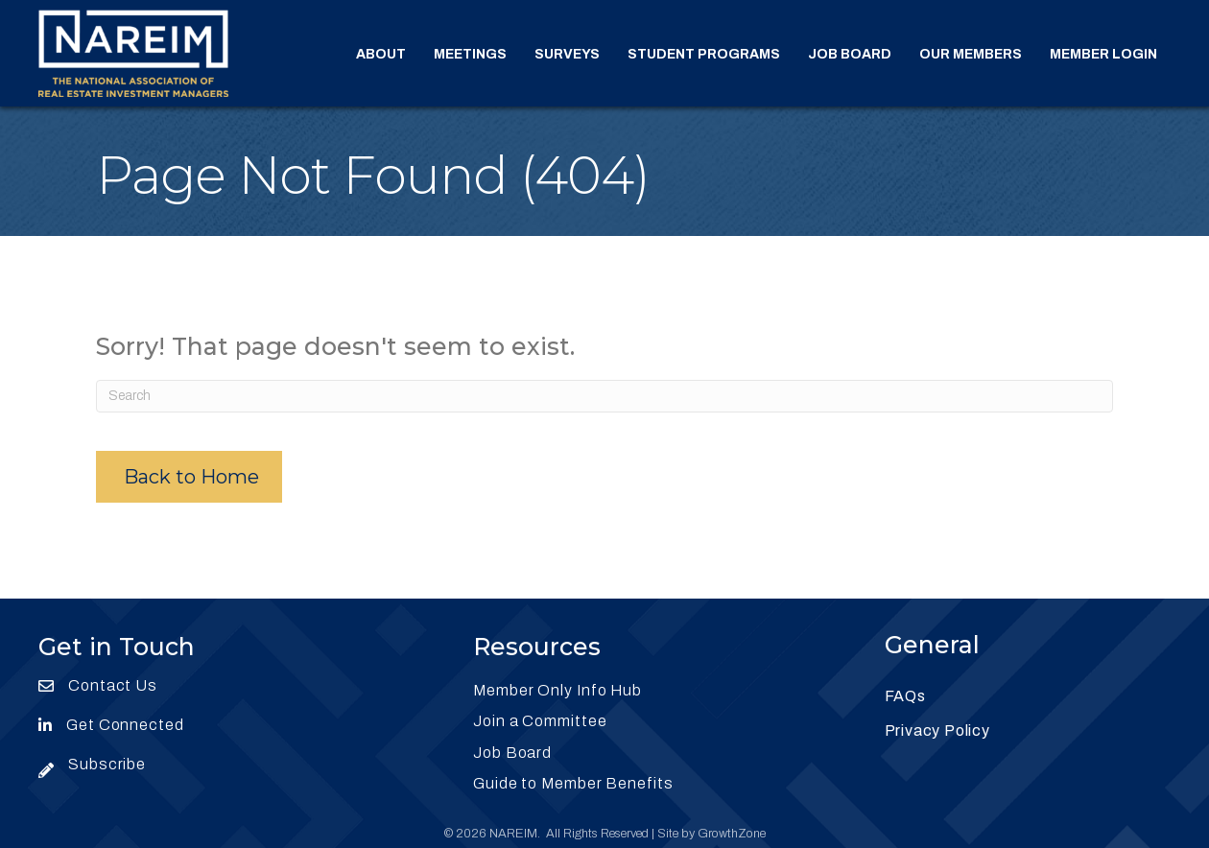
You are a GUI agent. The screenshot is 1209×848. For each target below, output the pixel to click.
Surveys (567, 54)
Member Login (1103, 54)
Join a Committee (539, 721)
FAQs (905, 696)
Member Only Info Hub (557, 690)
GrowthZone (732, 833)
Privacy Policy (937, 730)
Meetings (470, 54)
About (381, 54)
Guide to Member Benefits (573, 783)
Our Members (970, 54)
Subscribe (107, 764)
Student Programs (704, 54)
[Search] (604, 396)
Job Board (849, 54)
